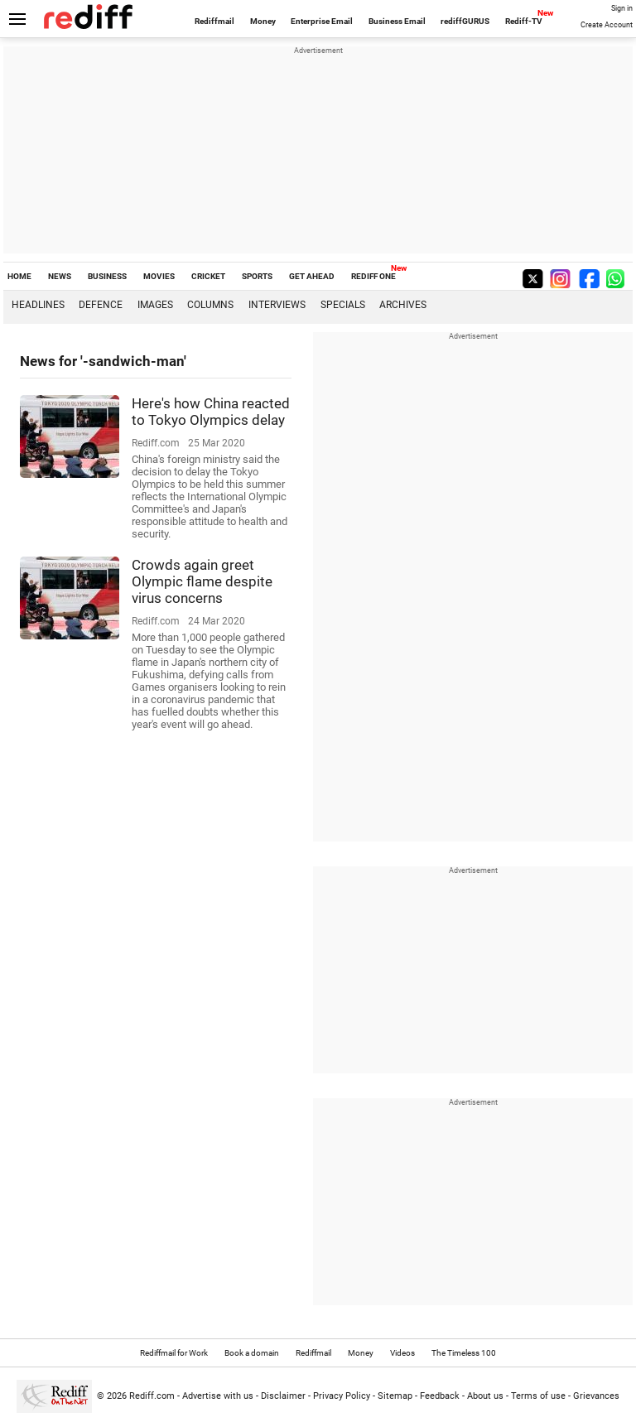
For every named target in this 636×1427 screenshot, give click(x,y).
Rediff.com (152, 1396)
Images (155, 305)
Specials (342, 305)
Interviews (277, 305)
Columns (210, 305)
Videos (402, 1352)
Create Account (607, 25)
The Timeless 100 (463, 1352)
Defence (101, 305)
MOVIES (159, 276)
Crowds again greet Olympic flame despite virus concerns (202, 581)
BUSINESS (107, 276)
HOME (19, 276)
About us (485, 1396)
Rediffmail (214, 21)
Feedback (440, 1396)
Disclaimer (283, 1396)
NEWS (59, 276)
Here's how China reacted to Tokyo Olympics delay (211, 411)
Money (263, 21)
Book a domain (251, 1352)
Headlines (38, 305)
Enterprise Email (322, 21)
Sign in (622, 8)
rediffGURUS (465, 21)
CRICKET (208, 276)
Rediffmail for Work (174, 1352)
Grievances (596, 1396)
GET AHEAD (312, 276)
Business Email (397, 21)
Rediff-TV (523, 21)
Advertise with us (217, 1396)
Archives (402, 305)
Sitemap (395, 1396)
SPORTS (257, 276)
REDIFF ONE (373, 276)
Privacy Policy (341, 1396)
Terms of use (538, 1396)
